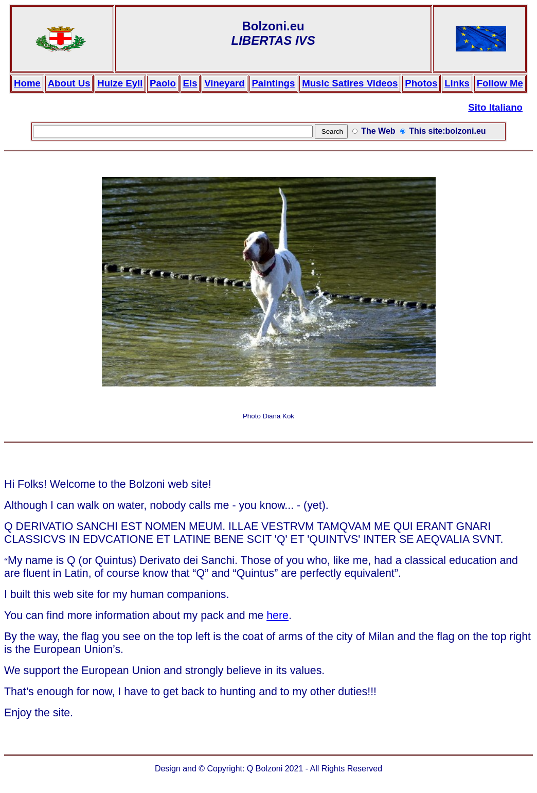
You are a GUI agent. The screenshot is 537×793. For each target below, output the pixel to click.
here (277, 615)
